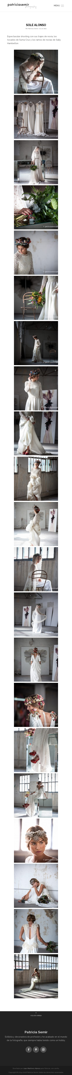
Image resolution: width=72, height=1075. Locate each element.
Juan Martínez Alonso (31, 1068)
